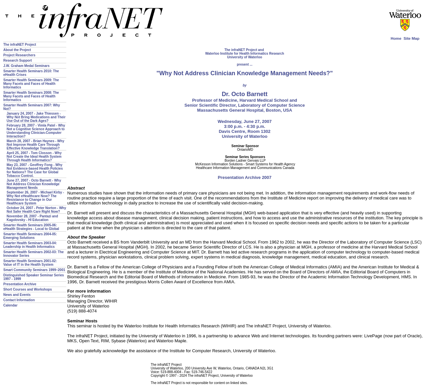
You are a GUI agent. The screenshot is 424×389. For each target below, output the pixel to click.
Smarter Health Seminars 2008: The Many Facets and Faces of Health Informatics (31, 96)
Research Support (17, 60)
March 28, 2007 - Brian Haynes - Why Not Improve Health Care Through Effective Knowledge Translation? (35, 144)
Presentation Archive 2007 (244, 177)
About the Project (17, 50)
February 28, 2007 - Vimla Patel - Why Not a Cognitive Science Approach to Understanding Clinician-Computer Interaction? (36, 131)
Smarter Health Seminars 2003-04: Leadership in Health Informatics (30, 245)
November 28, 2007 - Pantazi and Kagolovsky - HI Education (32, 218)
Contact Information (19, 300)
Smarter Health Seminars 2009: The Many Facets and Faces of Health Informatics (31, 83)
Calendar (10, 305)
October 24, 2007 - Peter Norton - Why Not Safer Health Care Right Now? (36, 209)
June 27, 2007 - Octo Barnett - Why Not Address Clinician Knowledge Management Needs (34, 184)
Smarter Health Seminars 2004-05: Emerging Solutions (30, 236)
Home (396, 38)
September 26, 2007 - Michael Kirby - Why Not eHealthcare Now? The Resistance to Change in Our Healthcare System (35, 198)
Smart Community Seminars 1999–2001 (34, 270)
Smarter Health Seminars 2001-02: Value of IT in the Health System (30, 262)
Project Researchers (19, 55)
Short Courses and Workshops (27, 289)
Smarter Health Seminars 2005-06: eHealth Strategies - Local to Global (31, 227)
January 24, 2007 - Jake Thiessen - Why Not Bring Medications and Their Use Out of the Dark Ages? (36, 117)
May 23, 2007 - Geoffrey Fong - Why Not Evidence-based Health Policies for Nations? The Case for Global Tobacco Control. (35, 170)
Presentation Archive (19, 284)
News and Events (16, 295)
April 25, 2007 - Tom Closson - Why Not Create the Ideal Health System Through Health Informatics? (34, 156)
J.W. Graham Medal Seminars (26, 66)
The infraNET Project (19, 44)
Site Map (411, 38)
